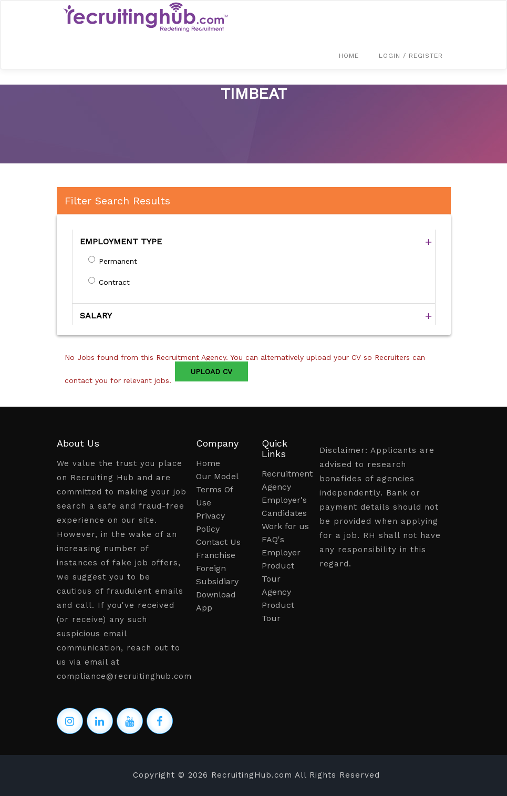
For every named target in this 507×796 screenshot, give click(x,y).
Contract (114, 282)
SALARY (96, 316)
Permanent (118, 261)
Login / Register (411, 55)
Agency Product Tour (278, 605)
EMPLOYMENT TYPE (121, 241)
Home (349, 55)
